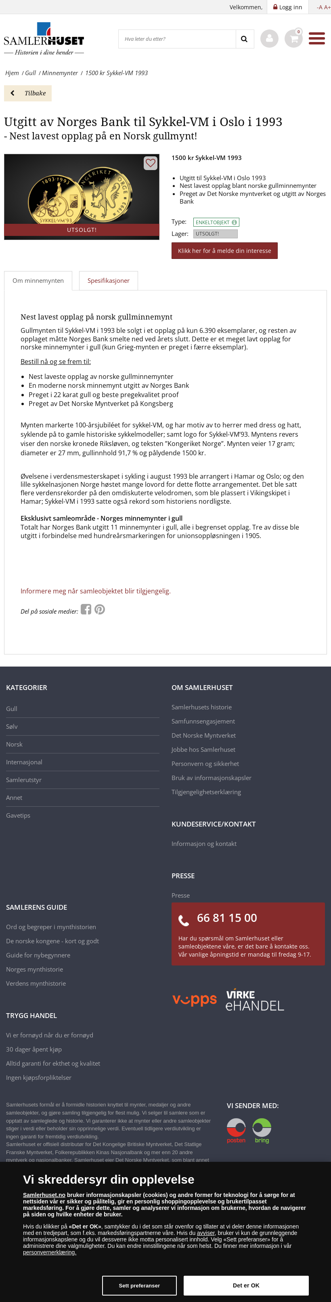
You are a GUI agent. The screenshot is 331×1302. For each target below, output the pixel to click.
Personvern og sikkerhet (205, 763)
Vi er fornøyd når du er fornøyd (49, 1035)
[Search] (245, 39)
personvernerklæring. (49, 1252)
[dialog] (165, 1232)
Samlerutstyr (24, 780)
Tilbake (28, 93)
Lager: (180, 234)
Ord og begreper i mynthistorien (51, 927)
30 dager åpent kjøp (34, 1049)
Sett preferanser (139, 1286)
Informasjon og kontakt (204, 843)
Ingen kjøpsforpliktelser (38, 1077)
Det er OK (246, 1285)
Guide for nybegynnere (38, 955)
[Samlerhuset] (44, 38)
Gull (11, 709)
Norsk (14, 744)
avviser (206, 1233)
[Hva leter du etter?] (177, 39)
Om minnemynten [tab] (38, 280)
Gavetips (18, 815)
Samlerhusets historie (202, 707)
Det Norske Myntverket (204, 735)
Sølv (12, 726)
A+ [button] (327, 7)
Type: (179, 221)
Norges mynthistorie (34, 969)
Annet (14, 797)
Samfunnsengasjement (203, 721)
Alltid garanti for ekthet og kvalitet (53, 1063)
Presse (181, 895)
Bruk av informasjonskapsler (211, 778)
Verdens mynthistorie (36, 983)
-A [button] (320, 7)
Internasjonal (24, 762)
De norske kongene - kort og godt (52, 941)
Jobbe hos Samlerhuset (203, 749)
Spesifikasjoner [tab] (109, 280)
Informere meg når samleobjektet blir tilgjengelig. (96, 591)
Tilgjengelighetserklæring (206, 792)
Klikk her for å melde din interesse (224, 251)
